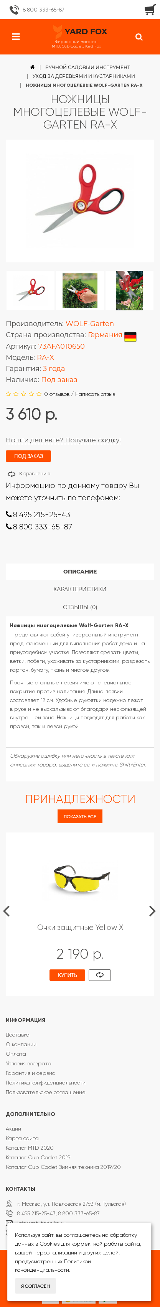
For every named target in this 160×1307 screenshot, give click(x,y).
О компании (21, 1044)
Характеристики (80, 589)
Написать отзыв (95, 394)
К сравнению (34, 473)
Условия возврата (28, 1063)
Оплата (16, 1054)
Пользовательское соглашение (46, 1092)
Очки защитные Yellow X (80, 927)
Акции (13, 1129)
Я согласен (35, 1286)
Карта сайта (22, 1138)
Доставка (18, 1035)
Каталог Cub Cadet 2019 (38, 1157)
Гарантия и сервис (30, 1073)
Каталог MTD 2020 (30, 1148)
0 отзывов (56, 394)
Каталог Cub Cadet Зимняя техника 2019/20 (63, 1167)
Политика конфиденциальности (46, 1083)
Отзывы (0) (80, 607)
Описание (80, 571)
